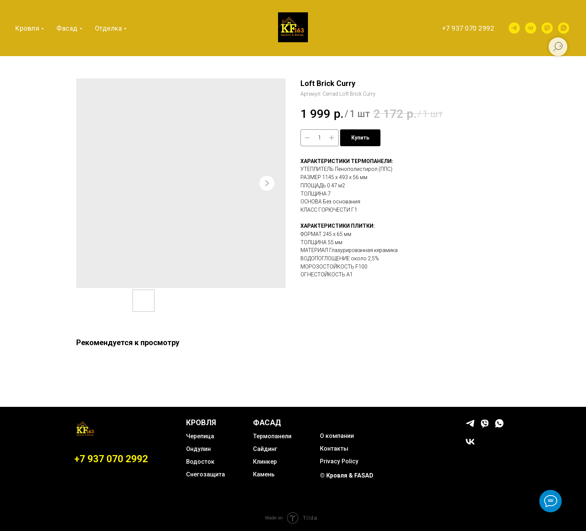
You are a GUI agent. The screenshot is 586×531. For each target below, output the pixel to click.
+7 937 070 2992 (468, 28)
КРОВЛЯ (201, 422)
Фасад (67, 28)
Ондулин (198, 448)
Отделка (108, 28)
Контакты (334, 448)
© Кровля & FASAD (346, 475)
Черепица (200, 436)
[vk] (530, 28)
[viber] (547, 28)
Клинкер (265, 461)
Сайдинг (265, 448)
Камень (264, 474)
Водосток (200, 461)
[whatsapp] (563, 28)
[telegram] (514, 28)
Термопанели (272, 436)
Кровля (27, 28)
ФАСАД (267, 422)
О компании (337, 435)
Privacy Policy (339, 461)
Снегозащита (205, 474)
